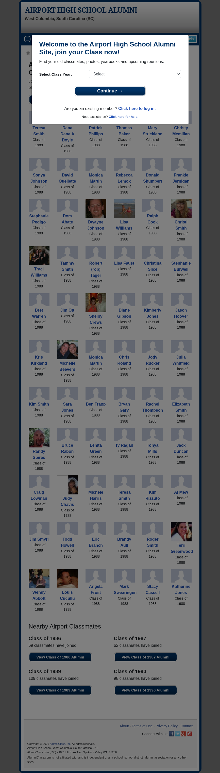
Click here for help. (123, 117)
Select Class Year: (55, 74)
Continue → (110, 90)
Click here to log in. (137, 108)
